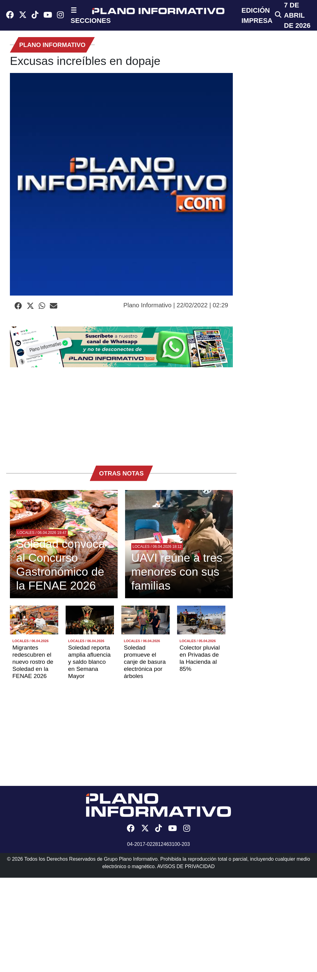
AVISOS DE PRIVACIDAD (186, 866)
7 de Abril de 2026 (297, 15)
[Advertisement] (121, 413)
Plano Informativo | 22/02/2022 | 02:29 (176, 305)
